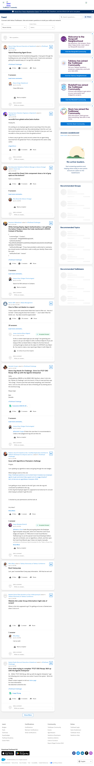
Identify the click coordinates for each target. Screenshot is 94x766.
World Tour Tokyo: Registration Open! (26, 12)
